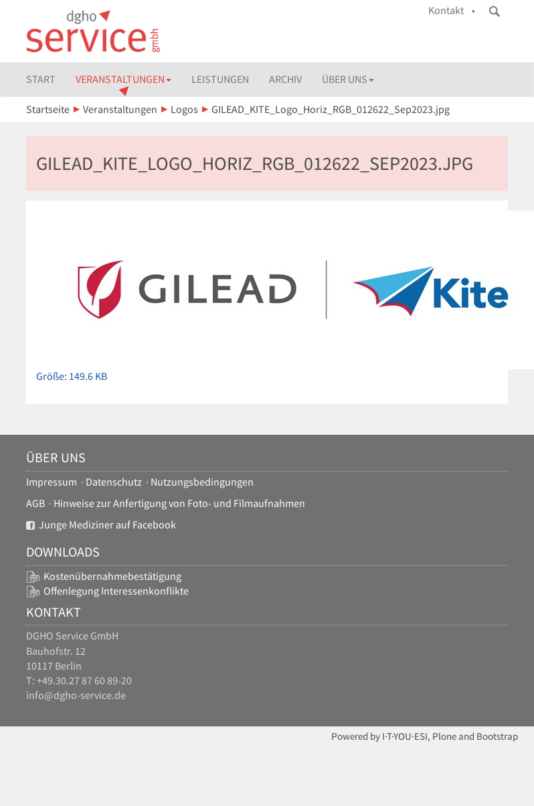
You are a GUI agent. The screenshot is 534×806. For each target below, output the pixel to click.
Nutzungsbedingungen (202, 482)
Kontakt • (451, 10)
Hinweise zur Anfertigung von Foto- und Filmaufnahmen (179, 503)
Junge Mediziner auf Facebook (101, 524)
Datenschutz (114, 482)
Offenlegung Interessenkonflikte (116, 591)
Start (41, 79)
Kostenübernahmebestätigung (112, 576)
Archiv (285, 79)
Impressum (51, 482)
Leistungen (220, 79)
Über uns (348, 79)
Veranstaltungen (123, 79)
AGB (35, 503)
